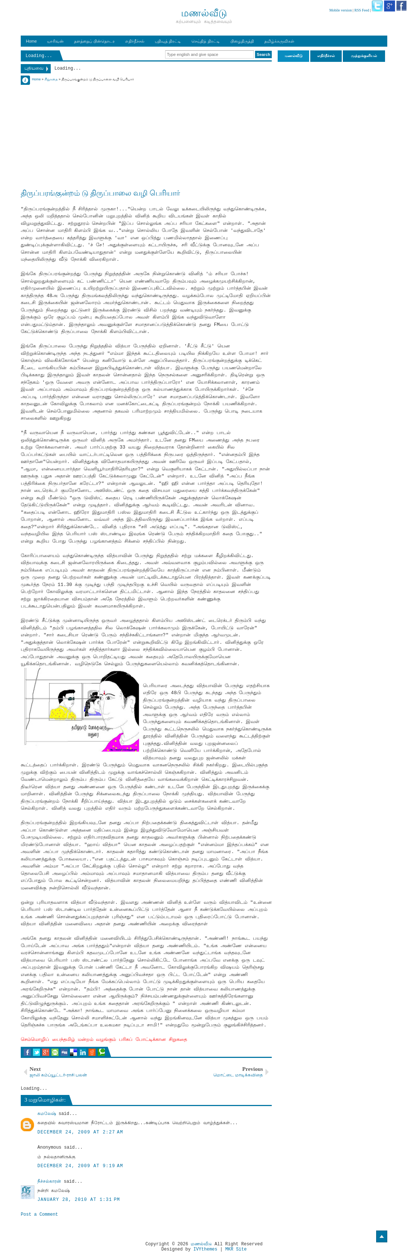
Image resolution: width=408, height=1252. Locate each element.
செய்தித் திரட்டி (205, 41)
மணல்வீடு (201, 1244)
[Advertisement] (146, 134)
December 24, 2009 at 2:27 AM (80, 1132)
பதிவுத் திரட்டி (168, 41)
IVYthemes (205, 1249)
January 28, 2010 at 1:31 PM (78, 1199)
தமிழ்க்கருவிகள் (279, 41)
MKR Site (236, 1249)
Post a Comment (39, 1214)
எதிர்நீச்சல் (134, 41)
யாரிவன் (55, 41)
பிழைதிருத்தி (242, 41)
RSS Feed (361, 10)
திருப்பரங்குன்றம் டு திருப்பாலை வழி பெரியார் (100, 193)
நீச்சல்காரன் (49, 1181)
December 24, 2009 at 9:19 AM (80, 1166)
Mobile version (340, 10)
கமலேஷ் (46, 1113)
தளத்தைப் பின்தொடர (94, 41)
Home (31, 41)
